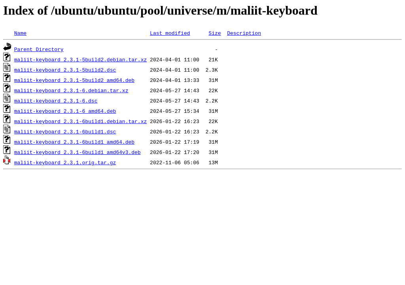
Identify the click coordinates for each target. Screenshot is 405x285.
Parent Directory (39, 49)
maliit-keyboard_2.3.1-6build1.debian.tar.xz (80, 121)
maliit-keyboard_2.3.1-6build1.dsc (65, 131)
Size (214, 32)
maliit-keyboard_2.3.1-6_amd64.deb (65, 110)
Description (244, 32)
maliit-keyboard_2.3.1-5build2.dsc (65, 69)
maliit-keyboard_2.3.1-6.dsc (56, 100)
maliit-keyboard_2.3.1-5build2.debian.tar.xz (80, 59)
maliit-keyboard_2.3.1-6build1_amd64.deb (74, 141)
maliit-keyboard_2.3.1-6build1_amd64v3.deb (77, 152)
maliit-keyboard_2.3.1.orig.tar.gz (65, 162)
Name (20, 32)
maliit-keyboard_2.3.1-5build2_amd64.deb (74, 80)
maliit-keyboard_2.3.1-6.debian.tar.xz (71, 90)
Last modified (170, 32)
